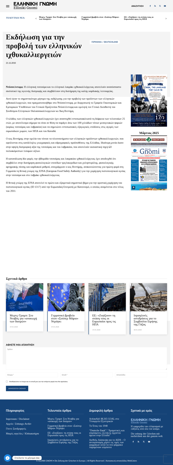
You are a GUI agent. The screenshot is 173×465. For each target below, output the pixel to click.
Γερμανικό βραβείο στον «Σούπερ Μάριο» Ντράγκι (100, 18)
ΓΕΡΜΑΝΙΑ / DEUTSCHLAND (105, 42)
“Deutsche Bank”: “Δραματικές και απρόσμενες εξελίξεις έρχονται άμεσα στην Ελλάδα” (106, 433)
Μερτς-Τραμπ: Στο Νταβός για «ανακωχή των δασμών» (57, 18)
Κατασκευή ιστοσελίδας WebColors (121, 460)
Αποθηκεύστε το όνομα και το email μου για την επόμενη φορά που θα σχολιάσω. (38, 381)
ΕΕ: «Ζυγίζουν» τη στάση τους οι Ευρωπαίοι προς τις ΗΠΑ (139, 18)
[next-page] (166, 18)
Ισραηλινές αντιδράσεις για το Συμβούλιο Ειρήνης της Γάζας (145, 320)
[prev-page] (36, 18)
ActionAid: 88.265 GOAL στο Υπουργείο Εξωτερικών (104, 420)
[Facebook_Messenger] (7, 458)
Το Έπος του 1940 (98, 426)
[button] (137, 6)
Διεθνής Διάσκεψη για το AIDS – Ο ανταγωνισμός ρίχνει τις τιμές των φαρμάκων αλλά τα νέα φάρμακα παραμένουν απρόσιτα (107, 444)
